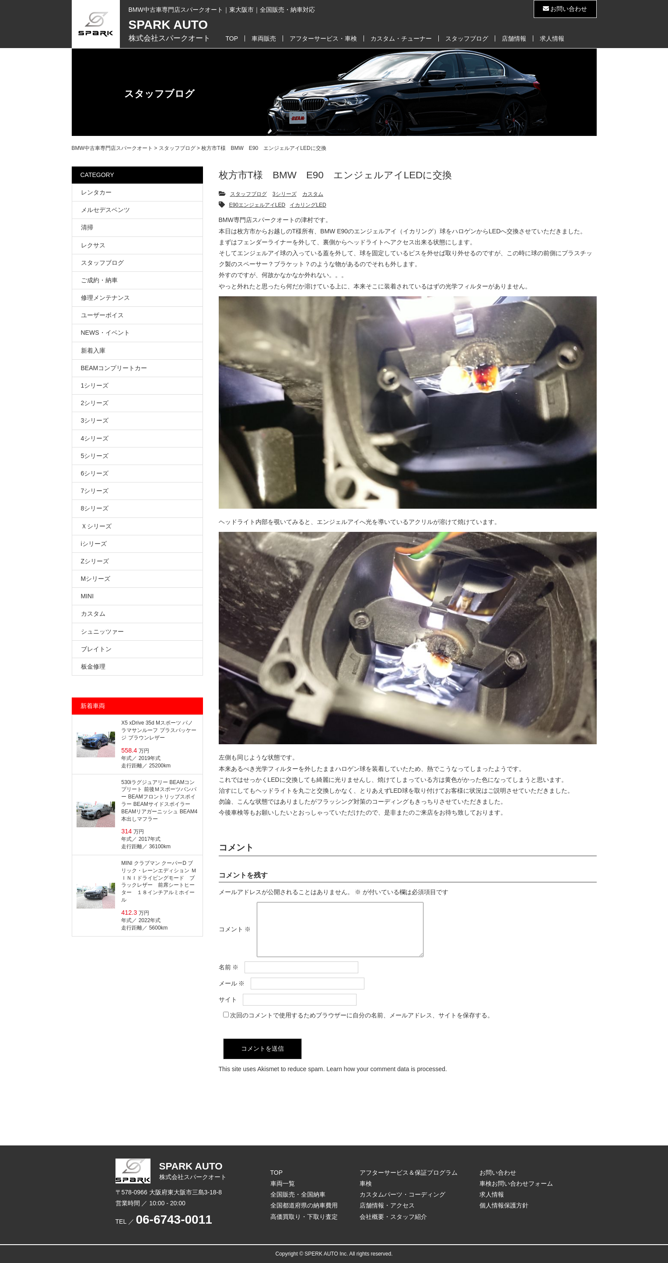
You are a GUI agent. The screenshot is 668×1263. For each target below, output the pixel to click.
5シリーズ (95, 455)
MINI (87, 596)
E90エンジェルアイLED (257, 205)
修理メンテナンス (105, 297)
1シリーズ (95, 385)
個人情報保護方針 (503, 1205)
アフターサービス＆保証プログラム (409, 1172)
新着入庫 (93, 350)
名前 (229, 977)
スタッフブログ (466, 38)
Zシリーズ (95, 561)
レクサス (93, 245)
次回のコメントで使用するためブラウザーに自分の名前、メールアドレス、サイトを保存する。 (361, 1025)
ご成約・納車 (99, 280)
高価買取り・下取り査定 (304, 1216)
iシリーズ (94, 543)
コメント (235, 934)
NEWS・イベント (105, 332)
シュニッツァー (102, 631)
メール (232, 993)
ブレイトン (96, 648)
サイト (228, 1009)
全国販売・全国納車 (297, 1194)
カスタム (312, 194)
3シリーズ (285, 194)
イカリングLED (308, 205)
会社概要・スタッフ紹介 (393, 1216)
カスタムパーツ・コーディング (402, 1194)
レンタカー (96, 192)
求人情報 (552, 38)
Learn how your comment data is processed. (386, 1079)
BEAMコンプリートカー (114, 367)
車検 (366, 1183)
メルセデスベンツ (105, 209)
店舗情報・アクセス (387, 1205)
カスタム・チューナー (401, 38)
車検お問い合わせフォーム (516, 1183)
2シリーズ (95, 402)
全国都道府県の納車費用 (304, 1205)
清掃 (87, 227)
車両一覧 (282, 1183)
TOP (232, 38)
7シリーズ (95, 490)
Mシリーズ (96, 578)
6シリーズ (95, 473)
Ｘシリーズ (96, 526)
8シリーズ (95, 508)
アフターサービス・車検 (323, 38)
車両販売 (264, 38)
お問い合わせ (565, 8)
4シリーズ (95, 438)
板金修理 (93, 666)
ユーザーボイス (102, 315)
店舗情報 (514, 38)
